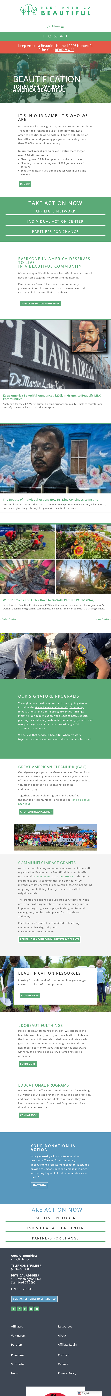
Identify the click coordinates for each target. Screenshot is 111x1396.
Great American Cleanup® (51, 707)
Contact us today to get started (34, 1298)
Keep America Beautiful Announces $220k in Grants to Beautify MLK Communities (52, 397)
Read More (64, 49)
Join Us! (25, 184)
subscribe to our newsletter (40, 303)
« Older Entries (8, 619)
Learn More (27, 1063)
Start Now (39, 1185)
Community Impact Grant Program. (54, 876)
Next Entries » (103, 619)
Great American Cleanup (36, 811)
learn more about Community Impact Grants (49, 939)
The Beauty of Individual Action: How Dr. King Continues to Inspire (50, 499)
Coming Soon (30, 995)
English (84, 1393)
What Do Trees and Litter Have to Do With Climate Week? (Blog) (48, 600)
